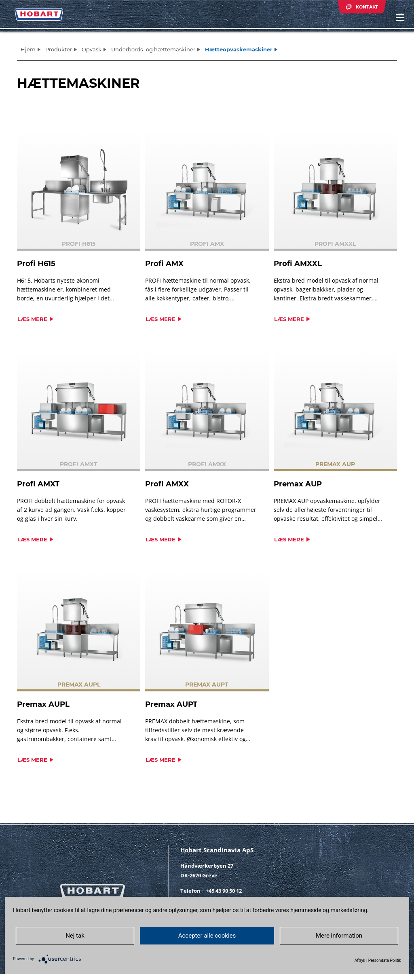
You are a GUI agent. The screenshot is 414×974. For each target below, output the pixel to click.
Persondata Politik (384, 960)
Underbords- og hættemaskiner (153, 49)
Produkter (58, 49)
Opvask (91, 49)
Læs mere (32, 319)
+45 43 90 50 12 (224, 890)
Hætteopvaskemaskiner (238, 49)
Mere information (342, 935)
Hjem (28, 49)
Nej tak (71, 935)
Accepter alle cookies (207, 935)
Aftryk (360, 960)
